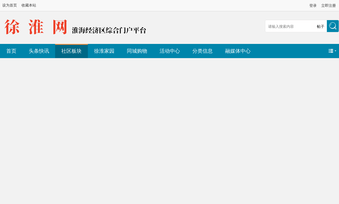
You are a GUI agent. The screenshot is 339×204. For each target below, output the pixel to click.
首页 (11, 51)
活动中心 (170, 51)
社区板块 (71, 51)
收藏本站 (28, 5)
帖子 (320, 26)
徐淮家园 (104, 51)
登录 (313, 5)
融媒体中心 (238, 51)
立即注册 (328, 5)
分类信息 (202, 51)
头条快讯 (39, 51)
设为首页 (9, 5)
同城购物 (137, 51)
